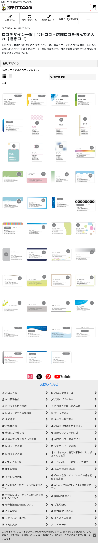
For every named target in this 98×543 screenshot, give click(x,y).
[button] (88, 18)
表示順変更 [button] (57, 76)
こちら (7, 538)
